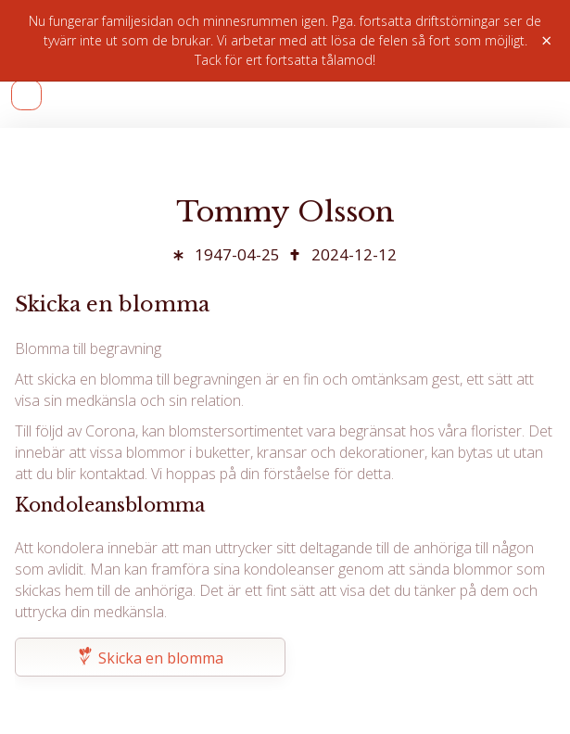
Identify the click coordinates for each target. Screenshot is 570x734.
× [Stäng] (546, 41)
